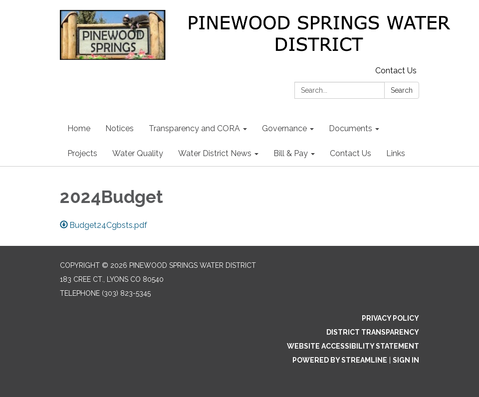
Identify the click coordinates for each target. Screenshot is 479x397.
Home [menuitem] (78, 128)
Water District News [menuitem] (214, 153)
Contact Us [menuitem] (350, 153)
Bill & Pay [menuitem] (290, 153)
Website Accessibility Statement (353, 346)
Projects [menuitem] (82, 153)
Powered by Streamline (339, 360)
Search (402, 90)
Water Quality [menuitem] (137, 153)
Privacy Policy (390, 318)
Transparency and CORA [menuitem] (194, 128)
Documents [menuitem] (350, 128)
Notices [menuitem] (119, 128)
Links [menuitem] (395, 153)
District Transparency (372, 332)
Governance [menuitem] (284, 128)
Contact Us (396, 70)
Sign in (406, 360)
